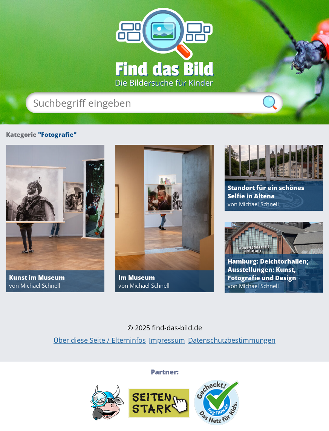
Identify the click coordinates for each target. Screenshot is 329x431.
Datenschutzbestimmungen (231, 340)
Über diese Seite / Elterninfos (100, 340)
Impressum (167, 340)
